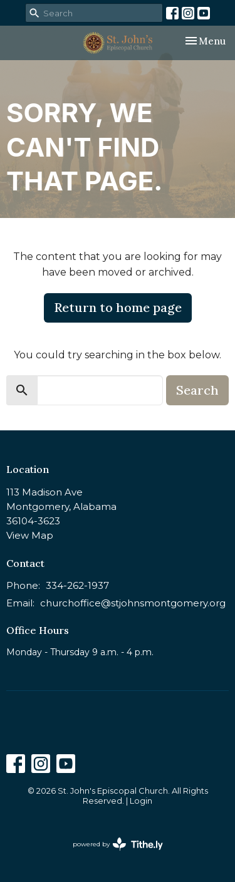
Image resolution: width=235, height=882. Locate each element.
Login (141, 801)
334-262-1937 (77, 585)
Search (197, 390)
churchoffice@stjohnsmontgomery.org (133, 603)
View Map (29, 535)
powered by (118, 844)
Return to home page (118, 307)
